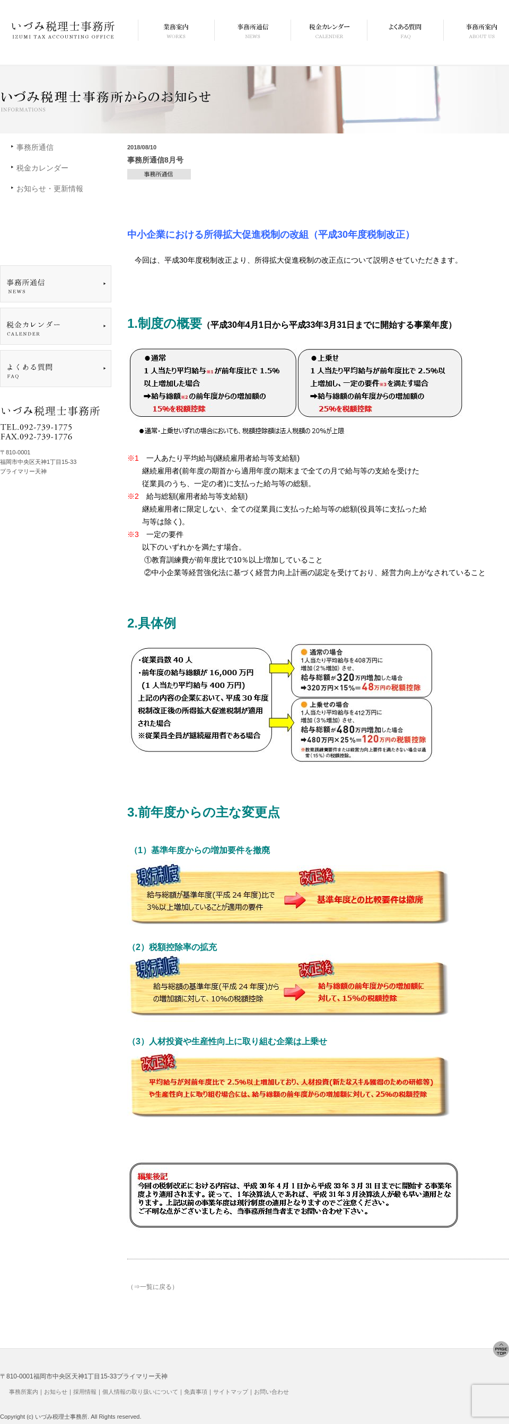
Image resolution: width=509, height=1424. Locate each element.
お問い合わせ (271, 1392)
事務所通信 (35, 147)
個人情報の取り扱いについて (140, 1392)
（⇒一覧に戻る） (152, 1287)
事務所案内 (23, 1392)
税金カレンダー (42, 168)
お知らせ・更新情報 (49, 188)
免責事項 (195, 1392)
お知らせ (55, 1392)
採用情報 (84, 1392)
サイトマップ (230, 1392)
